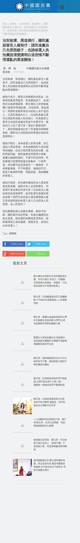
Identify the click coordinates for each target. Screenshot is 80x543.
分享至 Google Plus (13, 254)
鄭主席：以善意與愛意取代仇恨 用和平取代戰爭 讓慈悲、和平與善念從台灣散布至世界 (50, 402)
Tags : (6, 233)
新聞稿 (13, 24)
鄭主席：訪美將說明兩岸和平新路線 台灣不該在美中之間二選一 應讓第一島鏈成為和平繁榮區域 (50, 381)
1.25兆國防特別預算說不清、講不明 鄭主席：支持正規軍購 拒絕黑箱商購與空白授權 (50, 422)
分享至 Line (35, 254)
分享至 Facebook (13, 244)
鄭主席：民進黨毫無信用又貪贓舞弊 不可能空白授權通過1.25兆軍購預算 (50, 299)
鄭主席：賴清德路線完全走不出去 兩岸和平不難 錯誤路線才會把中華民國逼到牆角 (50, 361)
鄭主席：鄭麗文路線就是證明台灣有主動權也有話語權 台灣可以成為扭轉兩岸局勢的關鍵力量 (50, 320)
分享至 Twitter (36, 244)
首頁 (5, 24)
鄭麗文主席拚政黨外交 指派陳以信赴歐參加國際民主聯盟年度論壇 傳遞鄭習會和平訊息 (50, 340)
